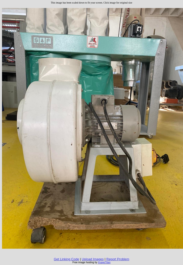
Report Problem (117, 259)
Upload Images (93, 259)
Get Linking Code (66, 259)
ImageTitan (104, 262)
